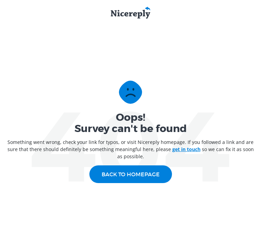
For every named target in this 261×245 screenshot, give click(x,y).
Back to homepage (131, 174)
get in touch (186, 149)
